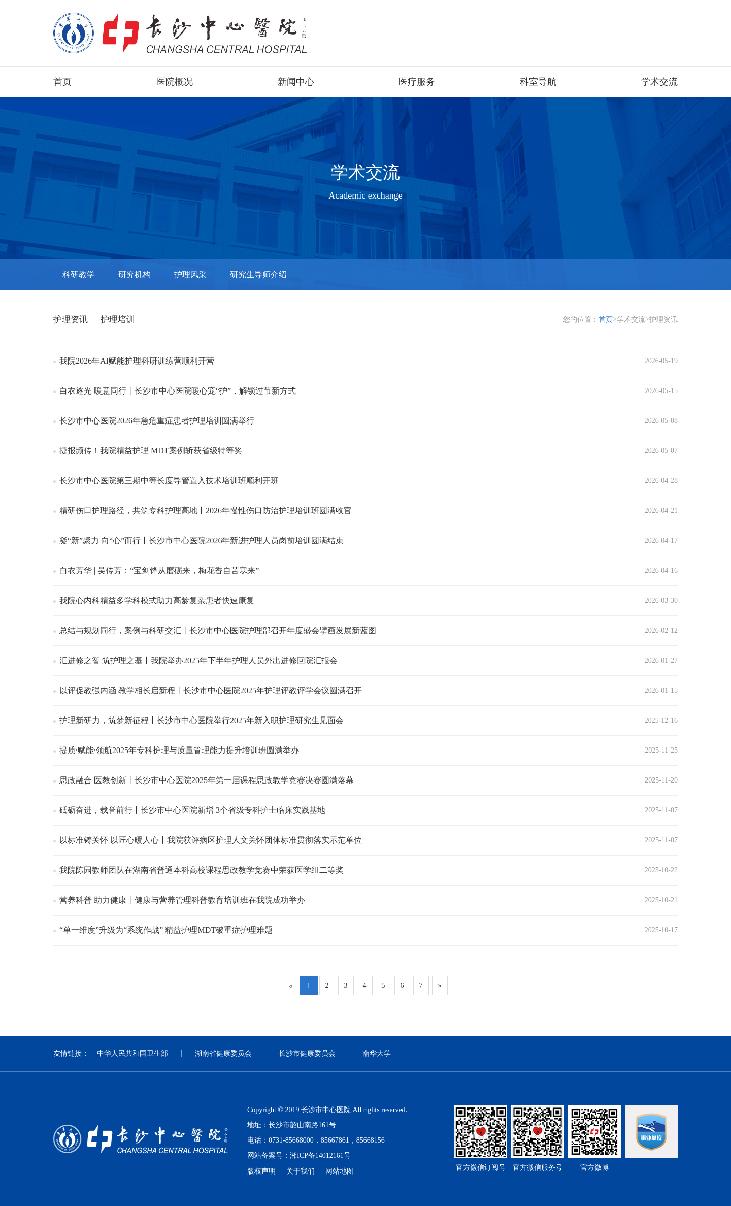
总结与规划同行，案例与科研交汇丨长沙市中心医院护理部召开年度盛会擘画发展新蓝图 (217, 630)
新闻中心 (296, 82)
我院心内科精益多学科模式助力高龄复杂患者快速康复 (156, 600)
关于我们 (300, 1171)
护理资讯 (70, 319)
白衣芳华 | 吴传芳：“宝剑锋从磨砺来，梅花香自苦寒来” (159, 570)
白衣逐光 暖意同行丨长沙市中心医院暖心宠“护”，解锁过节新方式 (177, 390)
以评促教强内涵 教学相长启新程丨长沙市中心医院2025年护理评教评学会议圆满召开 (210, 690)
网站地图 (339, 1171)
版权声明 (261, 1171)
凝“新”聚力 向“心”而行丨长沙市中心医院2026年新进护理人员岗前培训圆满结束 (201, 540)
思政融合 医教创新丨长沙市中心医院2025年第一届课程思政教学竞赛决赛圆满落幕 (206, 780)
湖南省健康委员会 (223, 1053)
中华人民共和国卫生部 (132, 1053)
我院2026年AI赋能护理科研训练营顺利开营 (136, 360)
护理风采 (190, 274)
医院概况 (174, 82)
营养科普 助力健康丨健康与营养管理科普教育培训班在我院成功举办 (182, 900)
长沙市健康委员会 (307, 1053)
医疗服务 (416, 82)
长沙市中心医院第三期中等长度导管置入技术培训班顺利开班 (169, 480)
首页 (62, 82)
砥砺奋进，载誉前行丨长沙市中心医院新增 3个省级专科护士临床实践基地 (192, 810)
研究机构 (134, 274)
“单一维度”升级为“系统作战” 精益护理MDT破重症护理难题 (166, 930)
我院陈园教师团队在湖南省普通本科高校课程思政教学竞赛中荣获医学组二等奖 (201, 870)
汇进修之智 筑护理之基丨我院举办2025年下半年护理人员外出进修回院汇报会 (198, 660)
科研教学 (78, 274)
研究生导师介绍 (258, 274)
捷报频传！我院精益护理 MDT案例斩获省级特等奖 (150, 450)
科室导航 (538, 82)
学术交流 (659, 82)
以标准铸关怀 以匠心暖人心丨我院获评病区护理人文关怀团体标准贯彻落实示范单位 (210, 840)
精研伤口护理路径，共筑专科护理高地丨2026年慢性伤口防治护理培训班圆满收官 (205, 510)
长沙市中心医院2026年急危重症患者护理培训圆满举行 (156, 420)
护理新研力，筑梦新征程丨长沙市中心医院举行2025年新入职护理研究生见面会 (201, 720)
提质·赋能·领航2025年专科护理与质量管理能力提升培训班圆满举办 (179, 750)
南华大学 (376, 1053)
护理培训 (118, 319)
